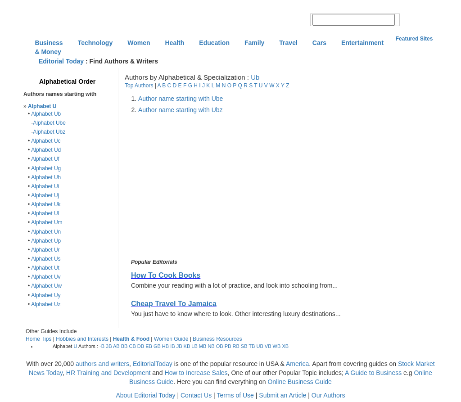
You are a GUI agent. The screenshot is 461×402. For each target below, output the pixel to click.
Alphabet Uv (45, 277)
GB (157, 346)
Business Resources (217, 339)
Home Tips (38, 339)
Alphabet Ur (45, 250)
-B (101, 346)
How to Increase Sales (196, 372)
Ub (255, 77)
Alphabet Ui (45, 186)
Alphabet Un (46, 232)
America (297, 363)
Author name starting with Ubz (180, 109)
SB (244, 346)
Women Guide (171, 339)
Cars (319, 42)
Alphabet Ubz (49, 132)
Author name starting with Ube (180, 98)
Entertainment (362, 42)
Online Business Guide (299, 381)
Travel (288, 42)
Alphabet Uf (45, 159)
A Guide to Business (373, 372)
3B (109, 346)
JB (179, 346)
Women (138, 42)
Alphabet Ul (45, 213)
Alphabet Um (46, 222)
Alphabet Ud (46, 150)
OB (219, 346)
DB (140, 346)
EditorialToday (152, 363)
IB (172, 346)
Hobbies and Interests (82, 339)
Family (254, 42)
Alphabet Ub (46, 114)
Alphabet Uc (45, 141)
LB (194, 346)
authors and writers (102, 363)
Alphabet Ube (49, 123)
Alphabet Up (46, 241)
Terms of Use (235, 395)
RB (235, 346)
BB (124, 346)
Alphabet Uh (46, 177)
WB (277, 346)
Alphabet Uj (45, 195)
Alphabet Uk (45, 204)
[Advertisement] (204, 186)
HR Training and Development (108, 372)
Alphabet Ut (45, 268)
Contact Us (196, 395)
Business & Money (49, 43)
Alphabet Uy (45, 295)
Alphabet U (42, 106)
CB (132, 346)
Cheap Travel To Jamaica (174, 303)
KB (187, 346)
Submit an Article (282, 395)
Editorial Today (61, 61)
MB (203, 346)
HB (165, 346)
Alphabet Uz (45, 304)
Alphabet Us (45, 259)
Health (175, 42)
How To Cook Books (165, 275)
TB (252, 346)
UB (260, 346)
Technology (95, 42)
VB (268, 346)
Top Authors (139, 85)
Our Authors (328, 395)
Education (214, 42)
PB (228, 346)
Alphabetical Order (67, 81)
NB (211, 346)
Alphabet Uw (46, 286)
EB (148, 346)
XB (285, 346)
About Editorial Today (146, 395)
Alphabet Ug (46, 168)
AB (116, 346)
